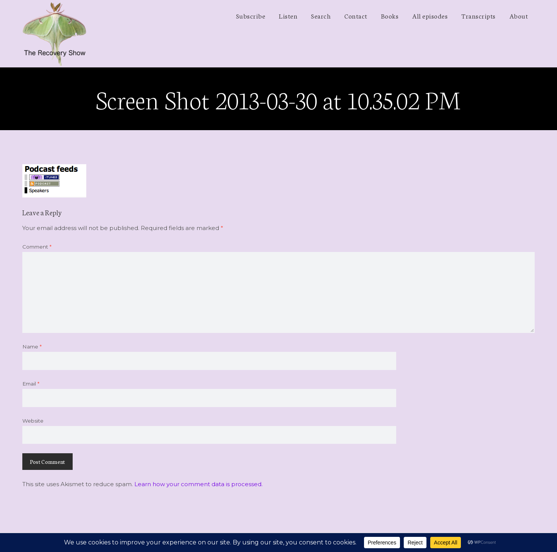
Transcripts (478, 15)
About (518, 15)
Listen (288, 15)
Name (32, 347)
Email (30, 384)
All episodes (430, 15)
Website (33, 421)
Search (321, 15)
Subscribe (251, 15)
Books (390, 15)
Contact (355, 15)
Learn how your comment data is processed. (198, 484)
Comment (36, 247)
